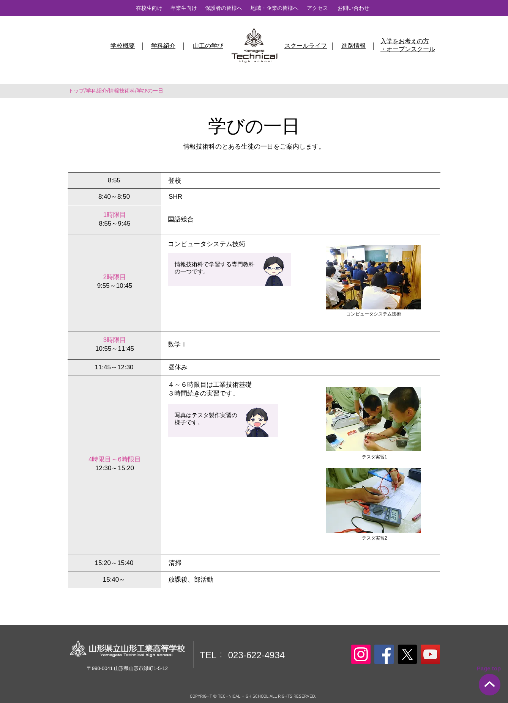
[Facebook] (384, 654)
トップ (76, 91)
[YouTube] (430, 654)
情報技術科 (122, 91)
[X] (407, 654)
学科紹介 (96, 91)
